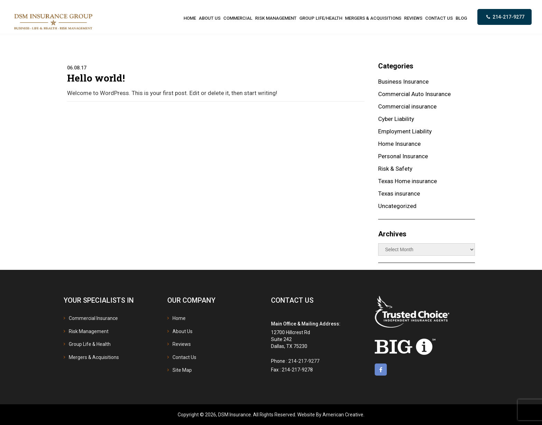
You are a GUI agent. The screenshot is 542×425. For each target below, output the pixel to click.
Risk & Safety (395, 168)
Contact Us (184, 357)
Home (179, 318)
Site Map (182, 370)
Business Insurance (403, 81)
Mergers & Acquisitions (94, 357)
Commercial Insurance (93, 318)
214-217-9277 (508, 17)
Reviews (181, 344)
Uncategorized (397, 205)
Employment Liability (405, 131)
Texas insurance (399, 193)
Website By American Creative (330, 414)
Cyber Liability (396, 118)
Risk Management (89, 331)
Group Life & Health (90, 344)
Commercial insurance (407, 106)
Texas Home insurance (407, 181)
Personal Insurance (403, 156)
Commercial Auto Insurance (414, 94)
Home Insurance (399, 143)
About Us (182, 331)
